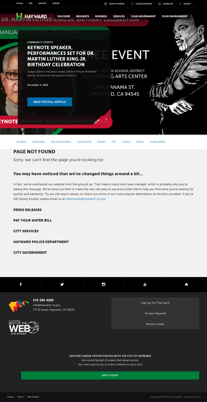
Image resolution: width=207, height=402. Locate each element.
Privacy (10, 397)
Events (48, 42)
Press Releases (27, 210)
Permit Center (155, 324)
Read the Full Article (49, 101)
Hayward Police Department (41, 242)
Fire (114, 141)
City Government (61, 141)
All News (21, 141)
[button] (63, 16)
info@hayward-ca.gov (47, 305)
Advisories (39, 141)
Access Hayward (155, 313)
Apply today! (110, 375)
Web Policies (33, 397)
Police (140, 141)
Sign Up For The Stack (155, 302)
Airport (101, 141)
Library (126, 141)
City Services (26, 231)
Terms (20, 397)
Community (34, 42)
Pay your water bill (32, 220)
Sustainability (157, 141)
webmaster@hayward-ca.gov (86, 198)
